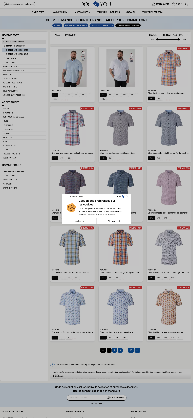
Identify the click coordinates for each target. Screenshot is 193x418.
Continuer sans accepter (73, 196)
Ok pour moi (114, 221)
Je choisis (79, 221)
